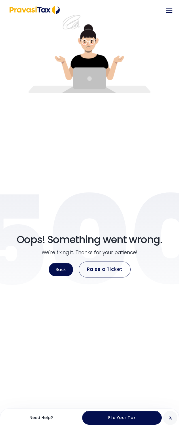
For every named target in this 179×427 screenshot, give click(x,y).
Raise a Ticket (104, 269)
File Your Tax (122, 417)
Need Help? (41, 417)
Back (61, 269)
